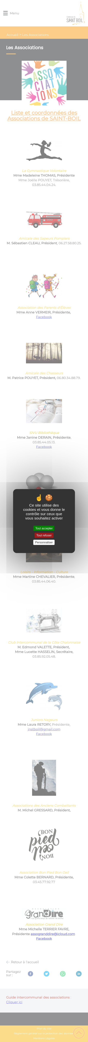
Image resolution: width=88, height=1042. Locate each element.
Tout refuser (44, 535)
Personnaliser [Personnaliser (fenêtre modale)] (44, 542)
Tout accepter (44, 528)
